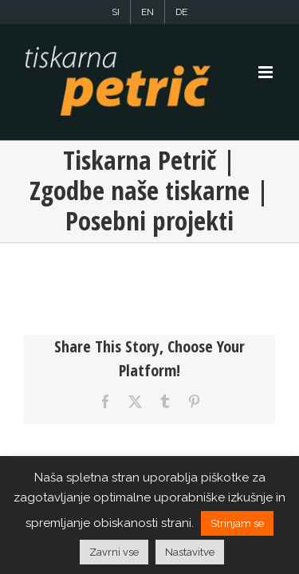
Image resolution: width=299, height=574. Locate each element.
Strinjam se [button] (237, 523)
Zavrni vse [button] (114, 552)
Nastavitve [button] (189, 552)
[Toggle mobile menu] (266, 72)
